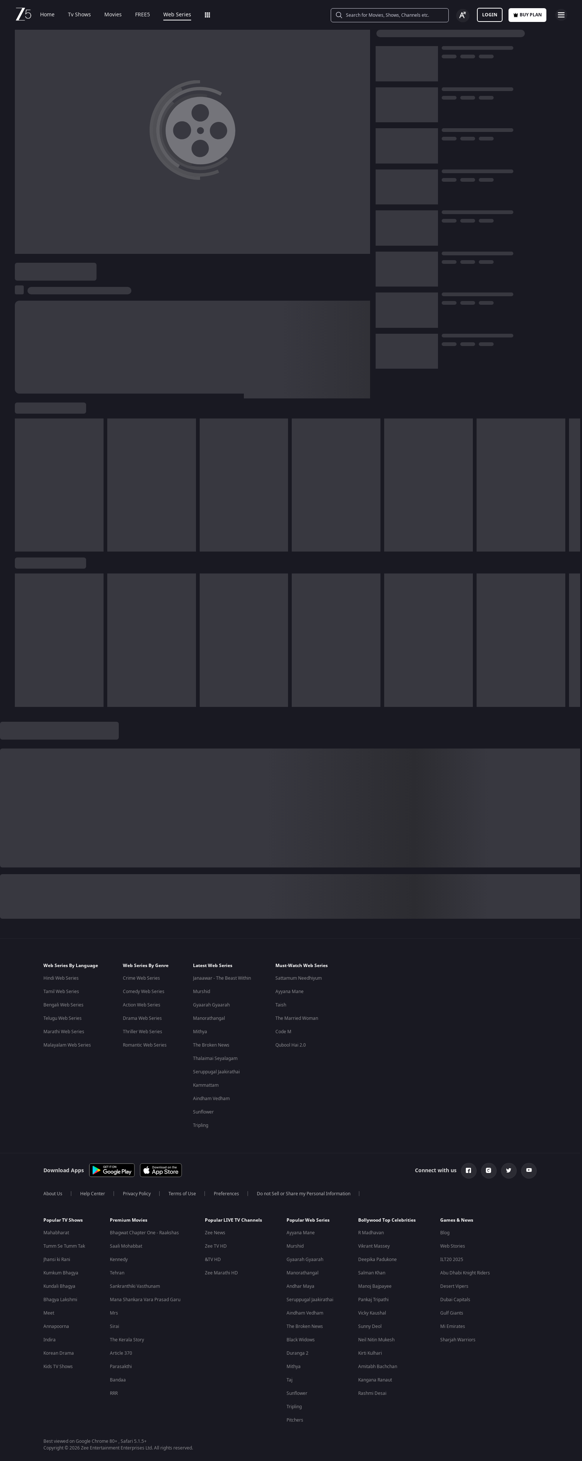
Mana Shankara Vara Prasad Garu (145, 1299)
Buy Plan (527, 15)
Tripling (200, 1125)
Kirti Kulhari (370, 1353)
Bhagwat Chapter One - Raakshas (144, 1232)
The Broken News (211, 1045)
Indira (49, 1339)
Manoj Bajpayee (375, 1286)
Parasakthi (121, 1366)
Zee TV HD (216, 1246)
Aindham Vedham (211, 1098)
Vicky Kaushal (372, 1313)
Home (47, 14)
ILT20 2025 (451, 1259)
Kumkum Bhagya (60, 1273)
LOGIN (489, 15)
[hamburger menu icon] (561, 15)
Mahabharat (56, 1232)
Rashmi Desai (372, 1393)
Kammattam (206, 1085)
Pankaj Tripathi (373, 1299)
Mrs (114, 1313)
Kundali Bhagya (59, 1286)
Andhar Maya (300, 1286)
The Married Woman (296, 1018)
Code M (283, 1031)
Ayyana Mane (289, 991)
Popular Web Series (308, 1220)
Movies (113, 14)
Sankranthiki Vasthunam (135, 1286)
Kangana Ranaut (375, 1380)
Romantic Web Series (145, 1045)
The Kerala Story (127, 1339)
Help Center (92, 1193)
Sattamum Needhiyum (298, 978)
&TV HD (213, 1259)
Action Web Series (141, 1005)
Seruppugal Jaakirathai (216, 1072)
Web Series (177, 14)
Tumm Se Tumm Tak (64, 1246)
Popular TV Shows (63, 1220)
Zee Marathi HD (221, 1273)
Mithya (200, 1031)
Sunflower (203, 1112)
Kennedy (119, 1259)
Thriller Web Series (142, 1031)
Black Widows (301, 1339)
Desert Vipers (454, 1286)
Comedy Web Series (143, 991)
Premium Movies (128, 1220)
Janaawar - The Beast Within (222, 978)
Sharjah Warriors (457, 1339)
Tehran (117, 1273)
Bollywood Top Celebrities (387, 1220)
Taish (280, 1005)
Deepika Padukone (377, 1259)
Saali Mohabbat (126, 1246)
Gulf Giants (451, 1313)
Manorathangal (209, 1018)
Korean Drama (58, 1353)
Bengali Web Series (63, 1005)
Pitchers (295, 1420)
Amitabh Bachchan (377, 1366)
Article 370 (121, 1353)
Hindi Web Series (61, 978)
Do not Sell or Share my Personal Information (303, 1193)
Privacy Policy (137, 1193)
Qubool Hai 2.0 (290, 1045)
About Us (52, 1193)
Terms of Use (182, 1193)
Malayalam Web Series (67, 1045)
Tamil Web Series (61, 991)
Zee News (215, 1232)
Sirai (114, 1326)
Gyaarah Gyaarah (211, 1005)
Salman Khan (371, 1273)
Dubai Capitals (455, 1299)
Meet (48, 1313)
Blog (444, 1232)
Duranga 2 (297, 1353)
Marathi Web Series (63, 1031)
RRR (114, 1393)
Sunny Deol (370, 1326)
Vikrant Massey (374, 1246)
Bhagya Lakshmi (60, 1299)
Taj (289, 1380)
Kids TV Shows (58, 1366)
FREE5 (142, 14)
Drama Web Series (142, 1018)
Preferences (226, 1193)
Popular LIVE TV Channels (233, 1220)
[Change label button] (463, 15)
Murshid (201, 991)
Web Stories (452, 1246)
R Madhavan (371, 1232)
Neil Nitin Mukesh (376, 1339)
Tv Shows (79, 14)
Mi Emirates (452, 1326)
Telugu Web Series (62, 1018)
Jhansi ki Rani (56, 1259)
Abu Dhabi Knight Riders (465, 1273)
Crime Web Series (141, 978)
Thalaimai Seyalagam (215, 1058)
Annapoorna (56, 1326)
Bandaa (118, 1380)
